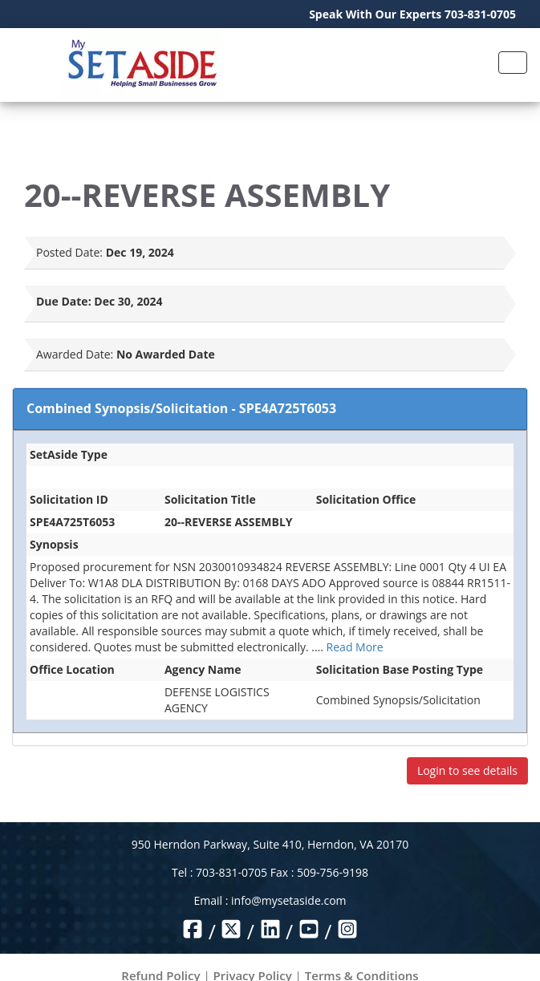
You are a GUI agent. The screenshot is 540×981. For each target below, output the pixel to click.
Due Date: (63, 301)
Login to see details (467, 770)
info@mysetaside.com (288, 900)
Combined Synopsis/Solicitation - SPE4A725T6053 (181, 408)
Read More (355, 647)
